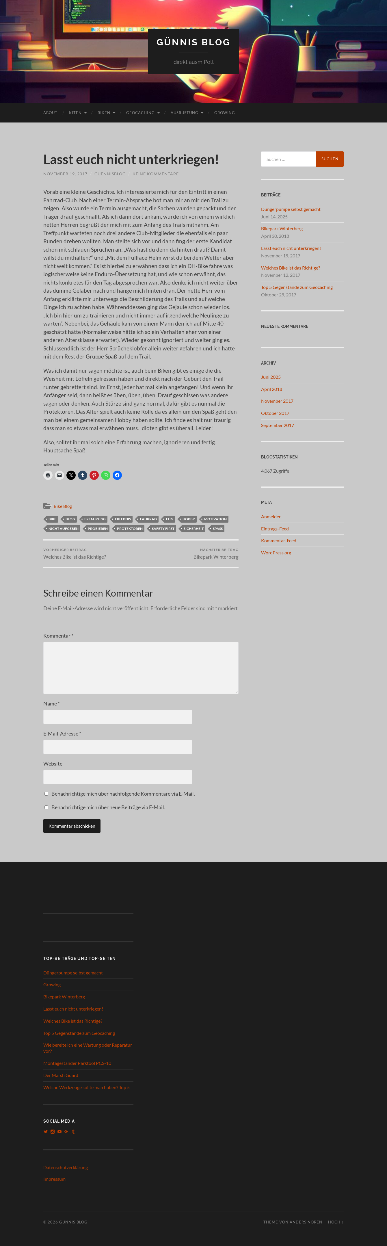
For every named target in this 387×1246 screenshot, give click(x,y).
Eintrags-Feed (275, 528)
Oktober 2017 (275, 413)
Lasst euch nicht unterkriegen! (291, 247)
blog (70, 519)
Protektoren (130, 528)
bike (52, 519)
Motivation (215, 519)
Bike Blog (63, 505)
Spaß (218, 528)
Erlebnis (123, 519)
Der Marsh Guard (60, 1075)
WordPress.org (276, 552)
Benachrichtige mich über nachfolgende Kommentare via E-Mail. (123, 793)
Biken (104, 112)
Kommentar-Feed (278, 540)
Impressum (54, 1179)
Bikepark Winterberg (216, 553)
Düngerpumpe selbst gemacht (291, 208)
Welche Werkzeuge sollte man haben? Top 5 (86, 1087)
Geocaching (140, 112)
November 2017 (277, 401)
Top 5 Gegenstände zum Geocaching (297, 286)
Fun (169, 519)
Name (51, 703)
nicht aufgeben (64, 528)
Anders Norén (306, 1221)
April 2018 (271, 388)
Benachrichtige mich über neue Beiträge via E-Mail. (108, 807)
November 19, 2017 (65, 173)
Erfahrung (95, 519)
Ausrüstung (184, 112)
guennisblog (110, 173)
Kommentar (58, 635)
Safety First (163, 528)
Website (52, 763)
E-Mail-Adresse (62, 733)
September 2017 (277, 425)
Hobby (189, 519)
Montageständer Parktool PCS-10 (77, 1063)
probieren (98, 528)
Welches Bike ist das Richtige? (74, 553)
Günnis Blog (194, 42)
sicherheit (194, 528)
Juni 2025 (271, 376)
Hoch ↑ (336, 1221)
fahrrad (148, 519)
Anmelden (271, 516)
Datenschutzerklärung (65, 1167)
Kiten (75, 112)
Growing (224, 112)
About (50, 112)
